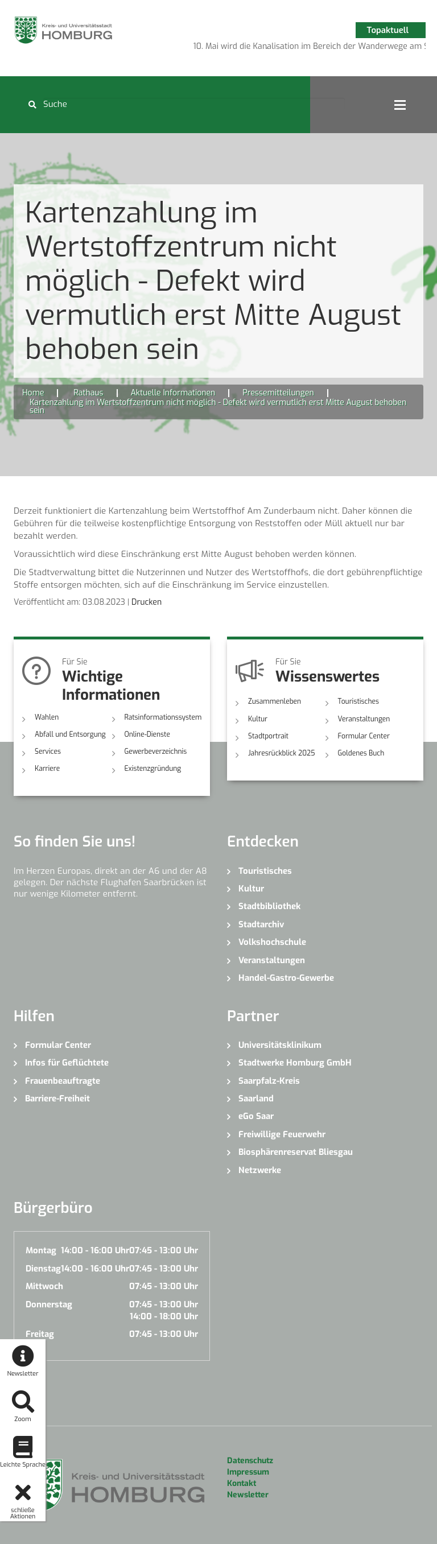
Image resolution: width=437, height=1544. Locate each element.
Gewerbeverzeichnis (156, 751)
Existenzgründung (153, 768)
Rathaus (88, 392)
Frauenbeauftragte (62, 1081)
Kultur (257, 719)
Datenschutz (250, 1460)
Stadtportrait (268, 736)
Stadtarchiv (261, 924)
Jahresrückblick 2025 (281, 753)
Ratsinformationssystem (163, 717)
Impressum (248, 1472)
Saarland (256, 1098)
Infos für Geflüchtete (67, 1062)
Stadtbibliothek (269, 906)
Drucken (146, 602)
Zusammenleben (274, 701)
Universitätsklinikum (279, 1045)
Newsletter (248, 1494)
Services (48, 751)
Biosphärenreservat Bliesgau (295, 1152)
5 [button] (318, 48)
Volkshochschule (272, 942)
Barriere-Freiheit (57, 1098)
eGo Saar (256, 1116)
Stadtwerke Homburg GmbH (295, 1062)
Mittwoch (44, 1286)
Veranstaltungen (364, 719)
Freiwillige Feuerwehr (281, 1134)
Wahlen (47, 717)
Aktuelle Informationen (173, 392)
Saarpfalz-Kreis (269, 1081)
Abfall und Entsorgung (70, 734)
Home (33, 392)
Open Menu (400, 104)
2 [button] (267, 48)
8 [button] (369, 48)
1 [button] (249, 48)
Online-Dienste (148, 734)
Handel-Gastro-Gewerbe (286, 978)
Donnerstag (49, 1304)
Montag (41, 1250)
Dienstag (43, 1268)
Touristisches (359, 701)
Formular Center (364, 736)
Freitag (40, 1334)
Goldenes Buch (361, 753)
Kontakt (241, 1483)
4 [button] (301, 48)
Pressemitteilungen (278, 392)
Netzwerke (259, 1170)
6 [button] (335, 48)
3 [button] (284, 48)
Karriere (47, 768)
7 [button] (352, 48)
